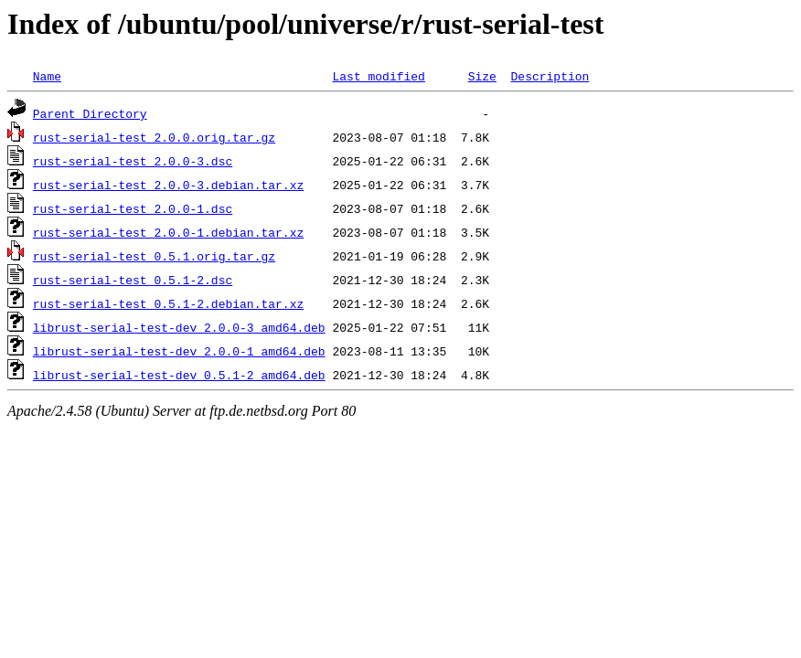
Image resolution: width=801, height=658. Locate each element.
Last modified (378, 76)
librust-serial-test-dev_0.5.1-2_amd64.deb (179, 374)
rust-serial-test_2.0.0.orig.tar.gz (154, 137)
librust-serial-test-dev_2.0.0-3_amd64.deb (179, 327)
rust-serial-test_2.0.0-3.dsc (132, 161)
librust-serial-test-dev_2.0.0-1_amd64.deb (179, 351)
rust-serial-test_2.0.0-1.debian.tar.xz (168, 232)
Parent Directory (90, 113)
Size (482, 76)
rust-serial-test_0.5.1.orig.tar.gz (154, 256)
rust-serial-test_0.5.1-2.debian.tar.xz (168, 303)
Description (549, 76)
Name (47, 76)
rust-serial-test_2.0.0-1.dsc (132, 208)
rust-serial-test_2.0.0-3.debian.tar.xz (168, 184)
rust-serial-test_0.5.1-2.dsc (132, 279)
